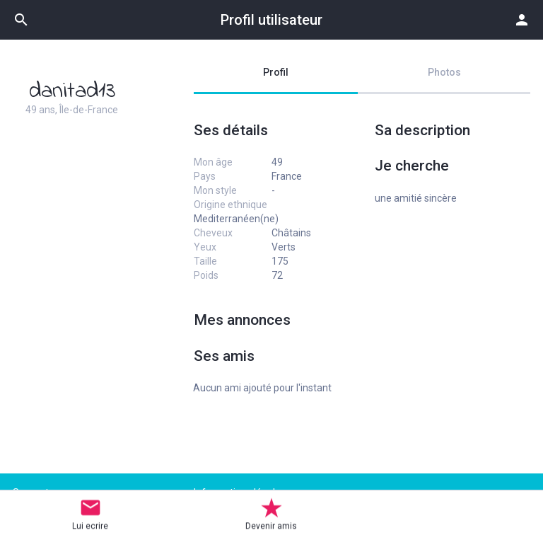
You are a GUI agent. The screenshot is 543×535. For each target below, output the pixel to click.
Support (31, 492)
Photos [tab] (444, 72)
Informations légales (240, 492)
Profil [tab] (275, 72)
